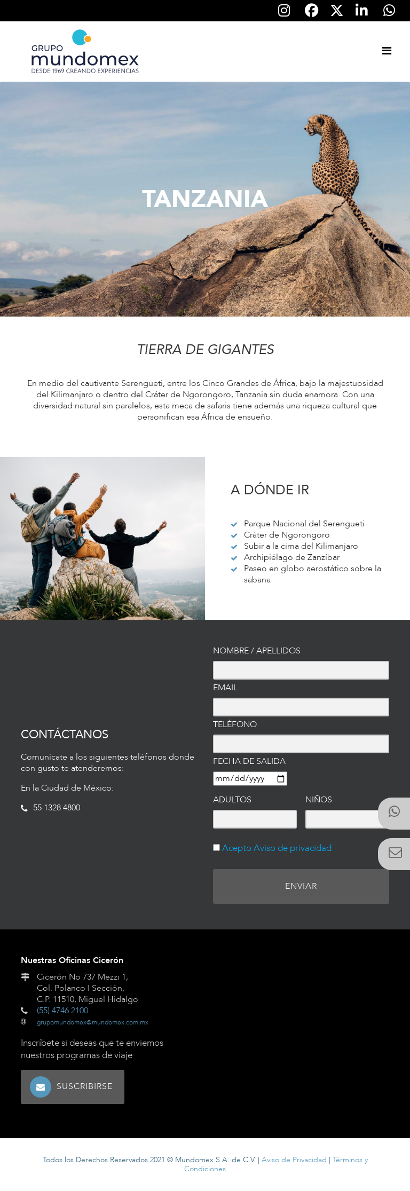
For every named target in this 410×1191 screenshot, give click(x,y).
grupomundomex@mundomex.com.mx (92, 1022)
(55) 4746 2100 (62, 1010)
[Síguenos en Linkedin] (361, 10)
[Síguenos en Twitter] (336, 11)
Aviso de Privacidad (294, 1160)
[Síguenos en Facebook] (311, 10)
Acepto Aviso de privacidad (276, 848)
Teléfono (235, 724)
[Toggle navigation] (386, 51)
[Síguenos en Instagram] (284, 10)
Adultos (232, 800)
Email (225, 687)
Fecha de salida (249, 761)
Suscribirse (85, 1086)
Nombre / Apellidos (257, 651)
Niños (318, 800)
